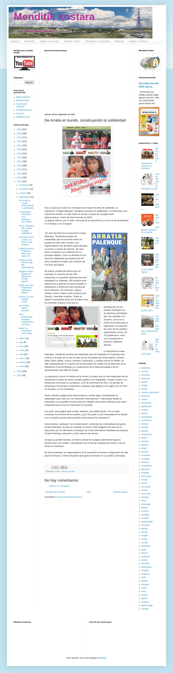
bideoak (145, 427)
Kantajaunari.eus (24, 110)
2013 (19, 177)
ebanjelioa (146, 368)
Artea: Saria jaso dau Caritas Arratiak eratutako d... (26, 229)
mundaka (145, 459)
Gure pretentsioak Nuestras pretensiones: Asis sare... (26, 319)
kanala (144, 532)
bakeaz (144, 507)
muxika (144, 542)
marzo (22, 358)
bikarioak (145, 396)
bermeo (144, 452)
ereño (144, 588)
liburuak (145, 441)
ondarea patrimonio (150, 392)
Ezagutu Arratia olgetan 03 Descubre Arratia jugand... (26, 276)
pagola (144, 382)
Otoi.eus (20, 113)
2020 (19, 149)
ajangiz (144, 528)
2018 (19, 157)
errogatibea (146, 465)
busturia (145, 511)
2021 (19, 145)
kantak (144, 413)
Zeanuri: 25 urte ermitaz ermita (26, 299)
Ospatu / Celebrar (138, 41)
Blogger (102, 658)
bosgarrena (146, 434)
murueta (145, 518)
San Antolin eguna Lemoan (24, 308)
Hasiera (15, 41)
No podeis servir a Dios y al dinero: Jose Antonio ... (26, 241)
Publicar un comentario (59, 486)
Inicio (89, 492)
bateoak (145, 462)
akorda (144, 560)
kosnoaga (145, 504)
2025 (19, 129)
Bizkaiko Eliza (22, 100)
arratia (57, 471)
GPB (143, 577)
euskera (145, 602)
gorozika (145, 563)
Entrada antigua (120, 492)
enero (22, 366)
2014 (19, 173)
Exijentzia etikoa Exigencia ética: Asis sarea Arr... (26, 252)
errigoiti (144, 535)
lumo (143, 591)
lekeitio (144, 581)
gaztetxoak (146, 406)
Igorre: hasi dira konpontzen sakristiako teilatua (26, 289)
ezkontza (145, 525)
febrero (22, 362)
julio (21, 342)
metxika (144, 609)
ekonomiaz (146, 403)
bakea (144, 438)
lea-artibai (145, 487)
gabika (144, 598)
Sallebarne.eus (23, 117)
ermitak (144, 410)
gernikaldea (146, 417)
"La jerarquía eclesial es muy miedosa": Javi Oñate (25, 217)
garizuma (145, 469)
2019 (19, 153)
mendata (145, 514)
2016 (19, 165)
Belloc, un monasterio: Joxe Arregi (25, 331)
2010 (19, 375)
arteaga (144, 497)
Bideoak (119, 41)
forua (143, 500)
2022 (19, 141)
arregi (144, 448)
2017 (19, 161)
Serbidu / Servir (72, 41)
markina (145, 570)
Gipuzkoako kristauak (21, 105)
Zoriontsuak (157, 240)
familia (144, 389)
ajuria (143, 549)
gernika (144, 431)
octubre (23, 193)
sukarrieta (145, 546)
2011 (19, 371)
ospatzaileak (147, 521)
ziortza (144, 483)
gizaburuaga (147, 605)
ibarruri (144, 553)
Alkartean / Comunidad (97, 41)
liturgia (144, 385)
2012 (19, 181)
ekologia (145, 472)
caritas (144, 399)
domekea (145, 375)
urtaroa (144, 490)
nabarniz (145, 584)
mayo (22, 350)
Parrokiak (29, 41)
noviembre (24, 189)
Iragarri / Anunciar (49, 41)
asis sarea (146, 494)
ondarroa (145, 574)
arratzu (144, 595)
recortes (71, 471)
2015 (19, 169)
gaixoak (144, 445)
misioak (64, 471)
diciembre (24, 185)
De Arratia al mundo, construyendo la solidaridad (26, 204)
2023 (19, 137)
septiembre (24, 197)
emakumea (146, 420)
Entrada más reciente (55, 492)
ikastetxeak (146, 567)
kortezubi (145, 556)
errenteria (145, 455)
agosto (22, 338)
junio (21, 346)
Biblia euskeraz (23, 97)
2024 (19, 133)
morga (144, 539)
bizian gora (146, 476)
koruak (144, 480)
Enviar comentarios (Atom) (70, 497)
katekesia (145, 378)
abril (21, 354)
